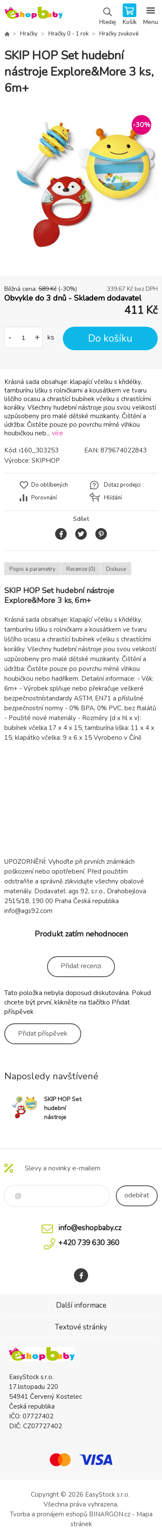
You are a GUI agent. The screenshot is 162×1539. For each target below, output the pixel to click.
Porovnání (44, 498)
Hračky (29, 34)
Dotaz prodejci (122, 485)
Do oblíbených (49, 485)
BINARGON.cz (109, 1514)
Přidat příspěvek (43, 1033)
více (57, 433)
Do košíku (110, 338)
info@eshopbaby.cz (89, 1228)
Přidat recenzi (81, 966)
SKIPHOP (46, 460)
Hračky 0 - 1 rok (68, 34)
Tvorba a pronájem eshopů (48, 1514)
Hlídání (113, 498)
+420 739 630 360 (88, 1243)
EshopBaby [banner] (33, 15)
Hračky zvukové (118, 34)
